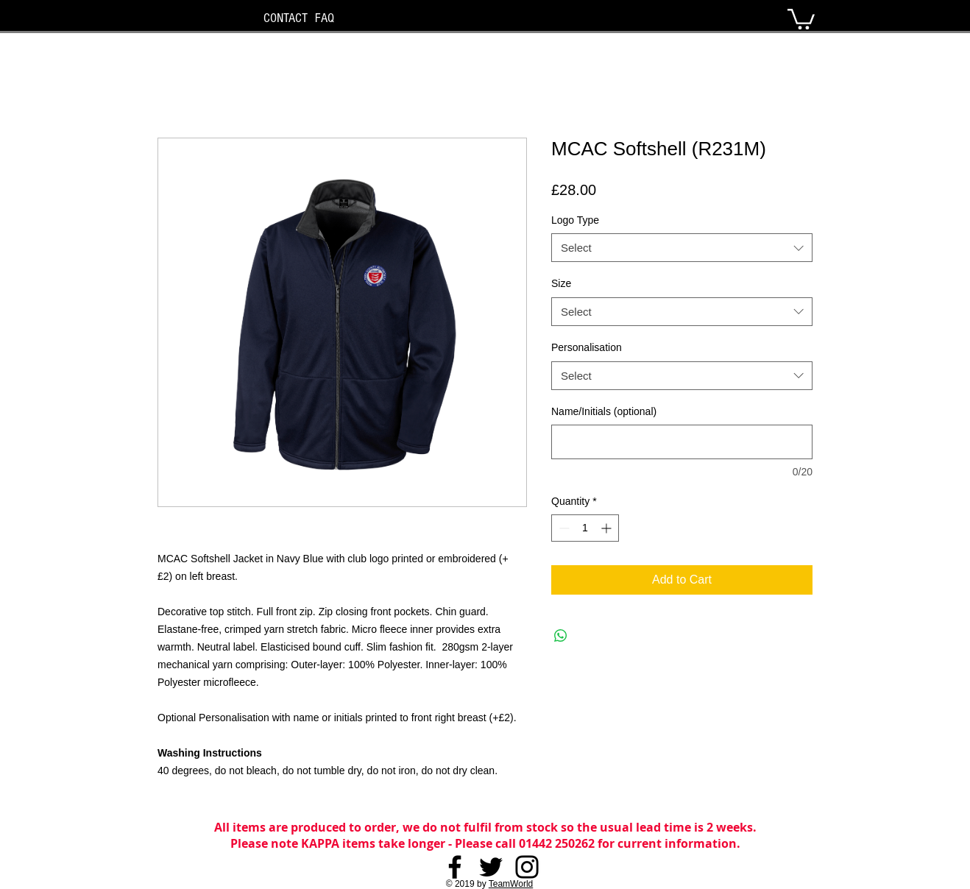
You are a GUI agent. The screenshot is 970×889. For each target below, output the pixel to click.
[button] (801, 18)
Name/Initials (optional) (603, 411)
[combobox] (682, 247)
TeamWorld (511, 884)
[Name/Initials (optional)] (682, 442)
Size (561, 283)
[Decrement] (562, 528)
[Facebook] (454, 866)
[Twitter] (490, 866)
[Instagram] (526, 866)
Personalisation (586, 347)
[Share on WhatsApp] (561, 636)
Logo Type (575, 220)
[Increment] (607, 528)
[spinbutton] (585, 528)
